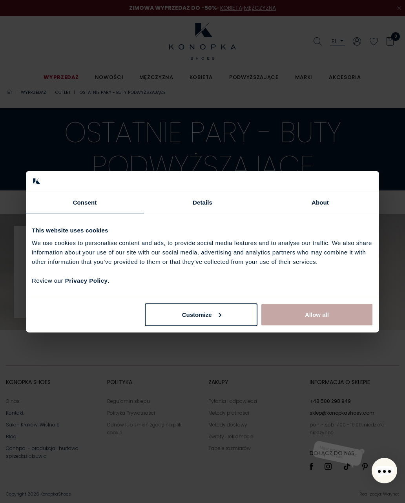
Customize (201, 314)
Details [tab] (202, 202)
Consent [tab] (85, 202)
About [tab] (320, 202)
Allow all (317, 314)
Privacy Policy (86, 280)
